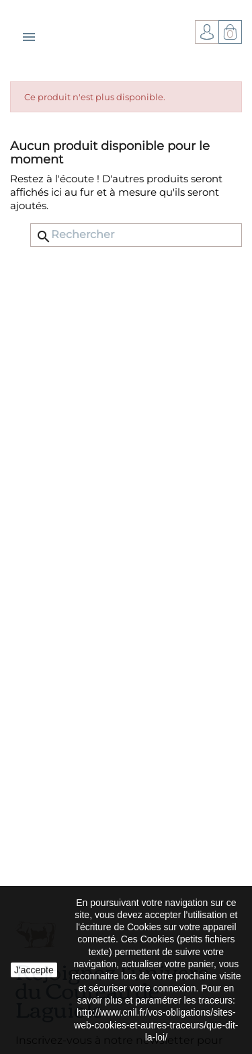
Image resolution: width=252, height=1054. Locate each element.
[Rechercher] (136, 235)
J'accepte (34, 970)
